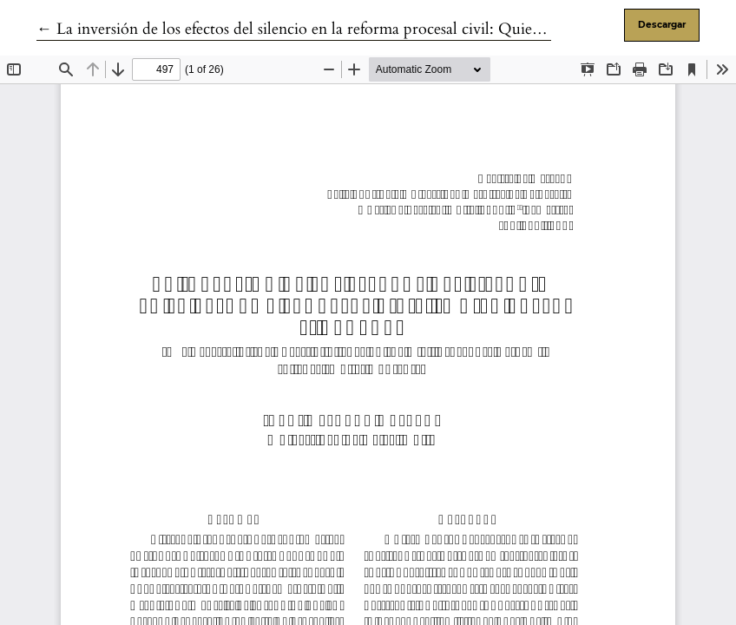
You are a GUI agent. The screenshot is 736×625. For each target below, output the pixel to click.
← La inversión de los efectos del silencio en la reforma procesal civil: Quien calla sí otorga (336, 29)
